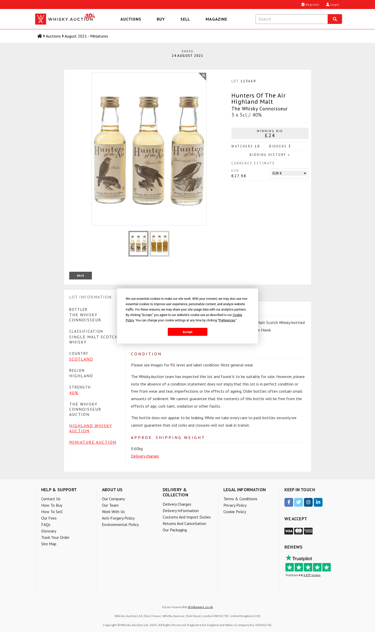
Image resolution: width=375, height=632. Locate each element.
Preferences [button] (227, 320)
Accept (188, 332)
